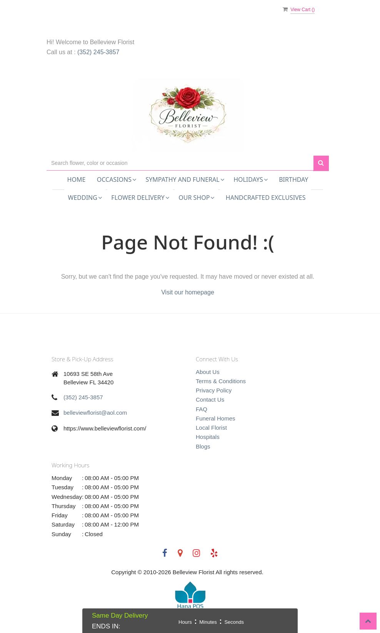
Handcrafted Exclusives (266, 197)
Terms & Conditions (221, 381)
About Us (208, 372)
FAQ (201, 409)
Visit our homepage (187, 292)
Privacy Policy (214, 390)
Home (76, 179)
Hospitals (208, 437)
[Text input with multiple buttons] (180, 163)
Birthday (293, 179)
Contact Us (210, 399)
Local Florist (211, 427)
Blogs (203, 446)
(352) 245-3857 (98, 52)
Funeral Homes (215, 418)
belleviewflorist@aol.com (95, 412)
